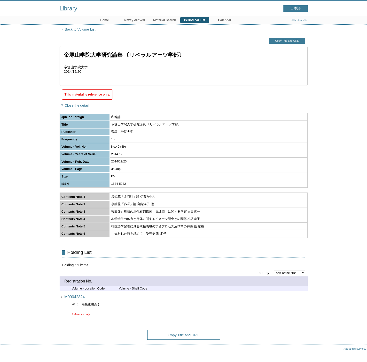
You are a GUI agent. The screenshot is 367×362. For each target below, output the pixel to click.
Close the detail (77, 105)
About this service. (355, 348)
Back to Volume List (80, 29)
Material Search (164, 20)
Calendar (224, 20)
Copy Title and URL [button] (287, 40)
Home (104, 20)
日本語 (295, 8)
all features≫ (299, 20)
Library (68, 8)
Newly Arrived (134, 20)
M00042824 (74, 297)
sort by (264, 273)
